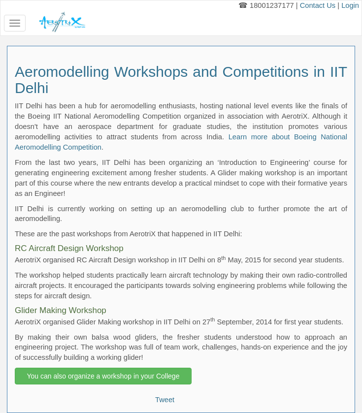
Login (350, 5)
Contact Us (318, 5)
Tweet (164, 400)
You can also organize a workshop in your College (103, 376)
